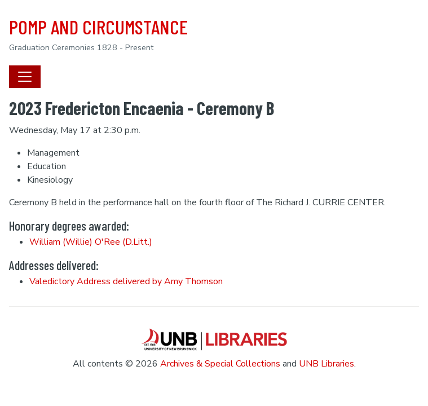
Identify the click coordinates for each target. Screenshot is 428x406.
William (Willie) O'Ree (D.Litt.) (90, 242)
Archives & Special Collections (220, 364)
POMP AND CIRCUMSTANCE (98, 26)
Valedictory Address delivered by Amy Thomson (126, 281)
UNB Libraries (326, 364)
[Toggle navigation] (25, 76)
